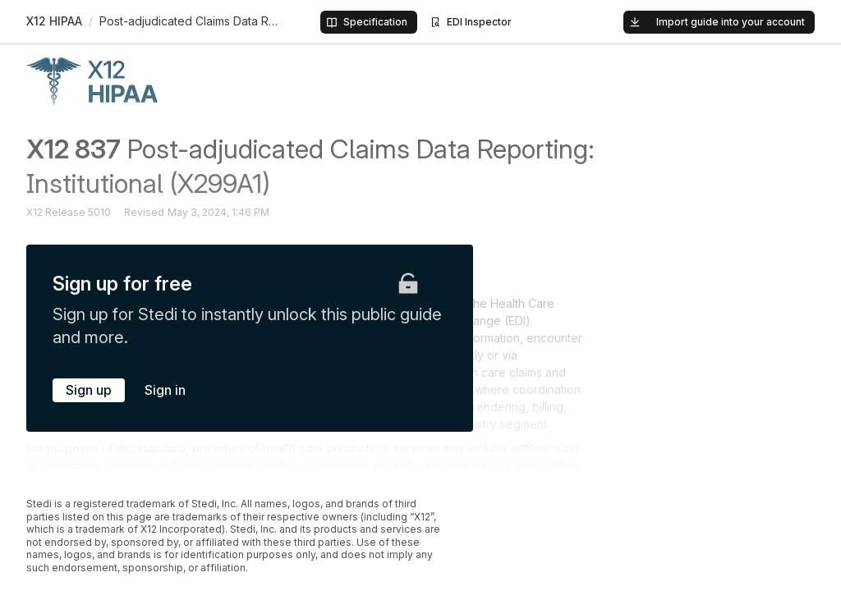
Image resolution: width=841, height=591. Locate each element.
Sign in (165, 390)
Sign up (89, 390)
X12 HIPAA (54, 21)
